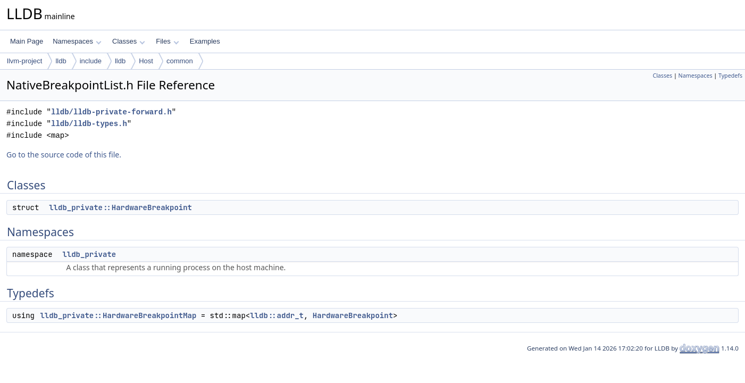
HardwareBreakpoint (353, 315)
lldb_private (89, 254)
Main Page (26, 41)
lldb (60, 61)
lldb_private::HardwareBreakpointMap (118, 315)
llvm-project (24, 61)
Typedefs (730, 75)
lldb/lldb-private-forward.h (111, 112)
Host (146, 61)
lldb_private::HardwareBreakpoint (120, 207)
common (179, 61)
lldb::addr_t (277, 315)
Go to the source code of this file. (63, 154)
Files (167, 41)
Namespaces (77, 41)
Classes (128, 41)
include (91, 61)
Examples (205, 41)
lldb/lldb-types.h (89, 124)
